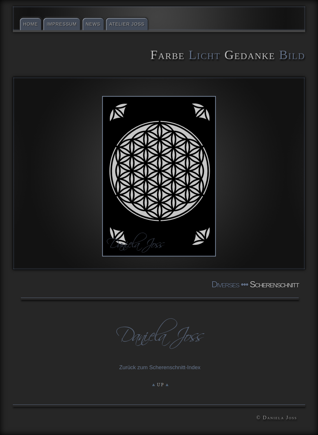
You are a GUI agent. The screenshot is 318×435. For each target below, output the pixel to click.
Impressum (62, 24)
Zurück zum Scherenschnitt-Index (159, 367)
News (93, 24)
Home (30, 24)
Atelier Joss (127, 24)
